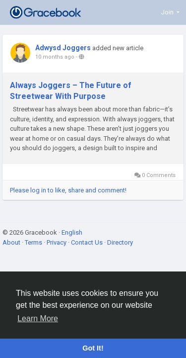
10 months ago (54, 57)
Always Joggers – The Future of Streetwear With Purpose (70, 91)
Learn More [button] (37, 318)
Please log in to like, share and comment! (68, 190)
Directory (120, 242)
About (12, 242)
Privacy (57, 242)
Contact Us (87, 242)
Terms (34, 242)
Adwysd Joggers (63, 48)
